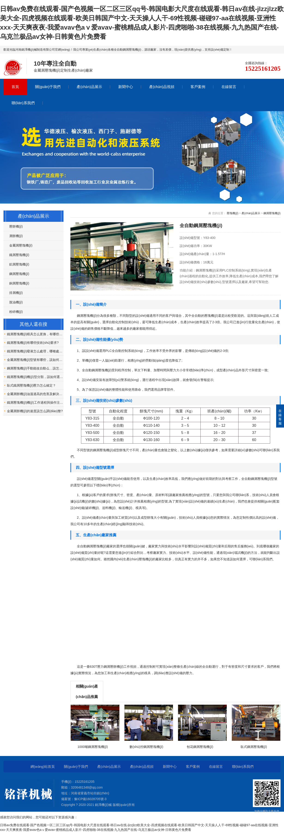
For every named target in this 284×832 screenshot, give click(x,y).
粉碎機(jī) (16, 312)
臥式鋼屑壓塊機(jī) (254, 747)
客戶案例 (197, 87)
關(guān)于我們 (47, 87)
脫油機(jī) (16, 302)
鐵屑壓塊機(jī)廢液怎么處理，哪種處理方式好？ (35, 351)
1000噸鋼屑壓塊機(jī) (93, 747)
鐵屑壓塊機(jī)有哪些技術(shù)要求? (33, 342)
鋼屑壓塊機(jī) (272, 213)
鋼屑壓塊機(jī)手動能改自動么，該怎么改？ (35, 368)
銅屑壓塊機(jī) (19, 283)
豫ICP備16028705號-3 (90, 799)
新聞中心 (125, 87)
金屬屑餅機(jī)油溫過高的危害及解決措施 (35, 394)
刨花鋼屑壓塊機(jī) (200, 747)
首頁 (15, 87)
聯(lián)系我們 (23, 103)
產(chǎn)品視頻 (161, 87)
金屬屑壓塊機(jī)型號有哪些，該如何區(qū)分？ (35, 360)
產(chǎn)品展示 (89, 87)
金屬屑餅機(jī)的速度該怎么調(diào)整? (35, 411)
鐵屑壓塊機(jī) (19, 255)
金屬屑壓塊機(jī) (20, 245)
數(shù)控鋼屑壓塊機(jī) (146, 747)
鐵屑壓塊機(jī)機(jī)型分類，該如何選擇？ (35, 377)
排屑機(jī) (16, 293)
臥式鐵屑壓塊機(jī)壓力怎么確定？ (31, 385)
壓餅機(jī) (16, 226)
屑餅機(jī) (16, 236)
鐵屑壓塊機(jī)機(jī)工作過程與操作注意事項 (35, 402)
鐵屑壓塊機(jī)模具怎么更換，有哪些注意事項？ (35, 334)
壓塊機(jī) (232, 213)
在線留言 (228, 87)
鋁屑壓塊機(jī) (19, 264)
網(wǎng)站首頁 (42, 766)
